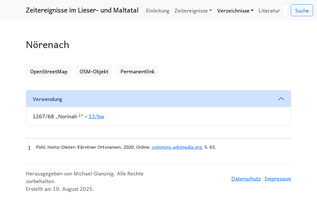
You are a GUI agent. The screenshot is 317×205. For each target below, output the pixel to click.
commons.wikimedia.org (177, 146)
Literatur (269, 10)
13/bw (96, 116)
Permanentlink (138, 71)
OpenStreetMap (48, 71)
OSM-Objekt (94, 71)
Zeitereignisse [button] (191, 10)
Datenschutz (246, 178)
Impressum (278, 178)
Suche (302, 10)
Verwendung (47, 99)
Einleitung (157, 10)
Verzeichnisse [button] (233, 10)
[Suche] (285, 10)
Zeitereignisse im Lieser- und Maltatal (82, 10)
